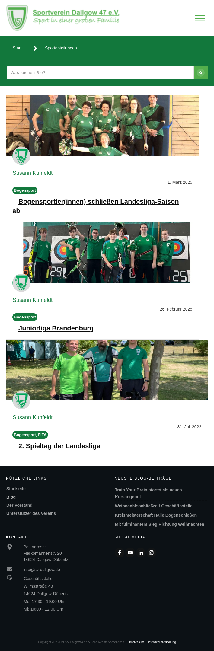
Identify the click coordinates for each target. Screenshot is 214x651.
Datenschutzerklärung (161, 642)
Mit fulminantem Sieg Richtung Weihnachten (159, 524)
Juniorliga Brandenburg (56, 328)
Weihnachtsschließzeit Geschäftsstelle (154, 505)
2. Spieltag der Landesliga (59, 446)
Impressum (136, 642)
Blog (11, 497)
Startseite (16, 488)
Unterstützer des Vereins (31, 513)
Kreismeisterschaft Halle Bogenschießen (156, 515)
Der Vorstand (19, 505)
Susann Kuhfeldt (33, 173)
